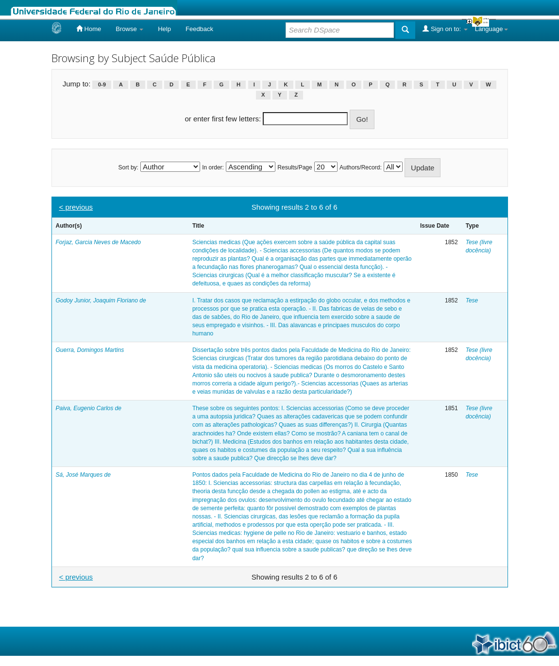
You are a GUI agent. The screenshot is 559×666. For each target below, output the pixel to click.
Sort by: (128, 167)
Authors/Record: (360, 167)
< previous (76, 207)
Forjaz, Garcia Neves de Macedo (98, 242)
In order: (213, 167)
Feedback (199, 29)
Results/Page (294, 167)
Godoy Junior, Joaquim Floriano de (101, 300)
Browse (129, 29)
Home (88, 29)
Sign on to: (445, 29)
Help (164, 29)
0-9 (102, 84)
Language (491, 29)
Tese (472, 300)
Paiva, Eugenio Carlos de (88, 408)
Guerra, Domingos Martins (90, 350)
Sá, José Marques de (83, 474)
